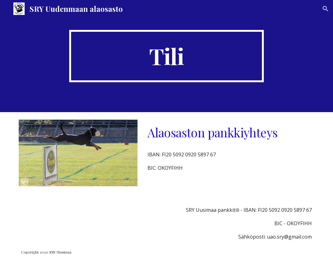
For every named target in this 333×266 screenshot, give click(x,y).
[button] (325, 8)
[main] (166, 56)
